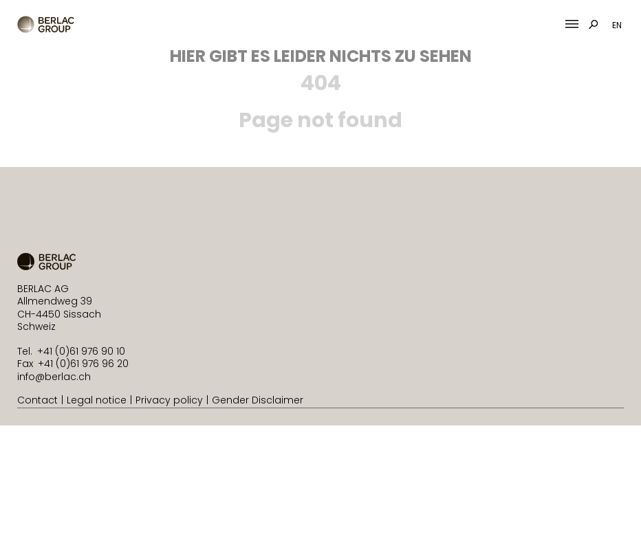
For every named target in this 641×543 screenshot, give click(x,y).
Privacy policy (169, 400)
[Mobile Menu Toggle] (572, 24)
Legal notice (97, 400)
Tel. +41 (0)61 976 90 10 (71, 351)
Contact (37, 400)
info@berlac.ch (54, 377)
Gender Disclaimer (257, 400)
